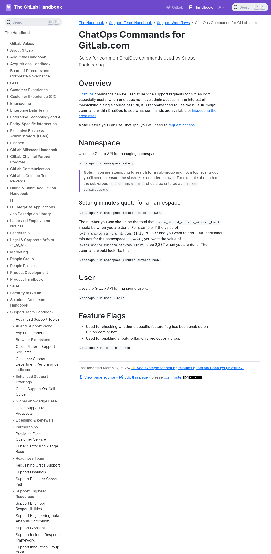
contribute (172, 377)
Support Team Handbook (130, 22)
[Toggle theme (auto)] (221, 7)
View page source (97, 377)
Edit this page (134, 377)
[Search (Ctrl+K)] (250, 7)
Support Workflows (173, 22)
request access (181, 125)
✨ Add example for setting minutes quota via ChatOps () (187, 368)
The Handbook (91, 22)
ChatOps (86, 94)
